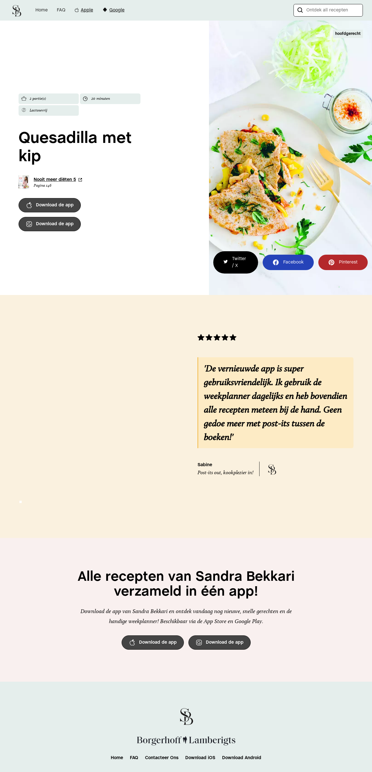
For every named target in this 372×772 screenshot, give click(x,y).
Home (41, 10)
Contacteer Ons (161, 758)
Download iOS (200, 758)
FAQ (61, 10)
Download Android (241, 758)
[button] (20, 502)
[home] (16, 10)
